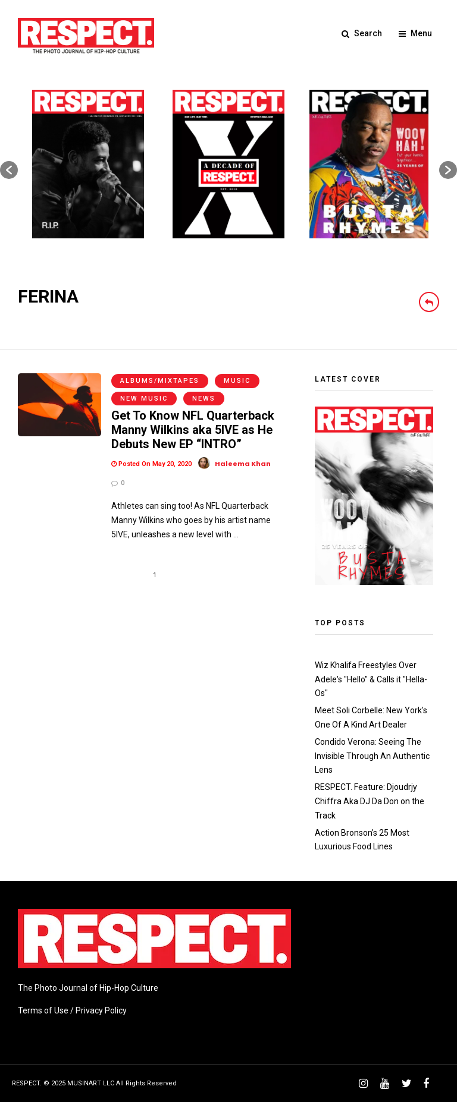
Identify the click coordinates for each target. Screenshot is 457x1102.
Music (237, 381)
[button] (9, 170)
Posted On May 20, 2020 (151, 464)
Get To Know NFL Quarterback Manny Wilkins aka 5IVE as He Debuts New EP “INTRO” (192, 429)
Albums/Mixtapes (159, 381)
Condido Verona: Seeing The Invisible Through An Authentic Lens (372, 756)
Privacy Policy (101, 1010)
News (203, 398)
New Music (144, 398)
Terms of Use (43, 1010)
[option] (88, 164)
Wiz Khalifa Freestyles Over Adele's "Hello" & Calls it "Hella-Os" (371, 679)
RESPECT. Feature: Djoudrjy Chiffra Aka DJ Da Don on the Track (369, 801)
